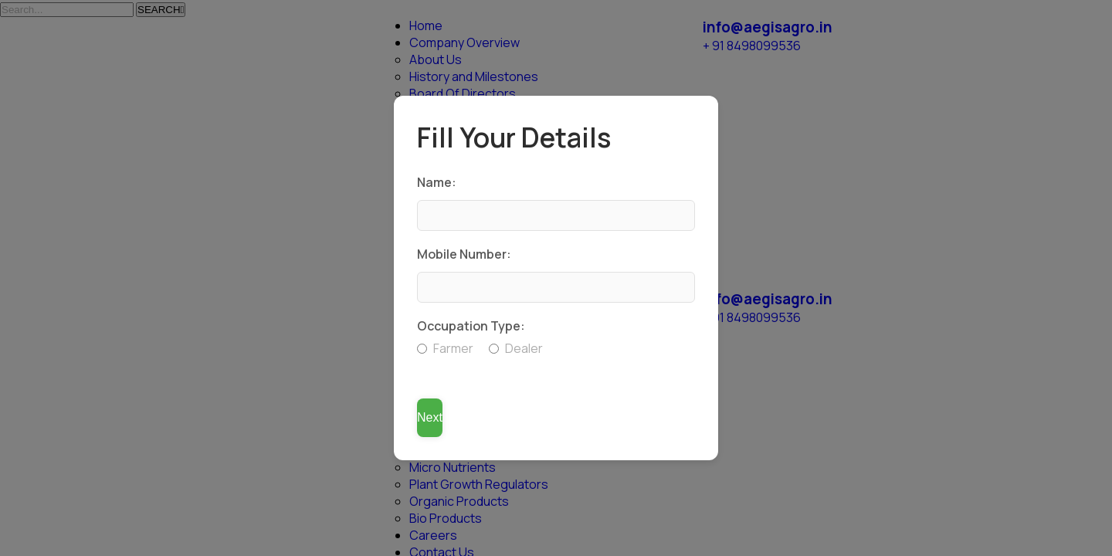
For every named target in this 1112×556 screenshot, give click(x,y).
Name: (436, 182)
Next (429, 417)
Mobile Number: (464, 254)
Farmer (445, 348)
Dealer (516, 348)
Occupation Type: (471, 325)
